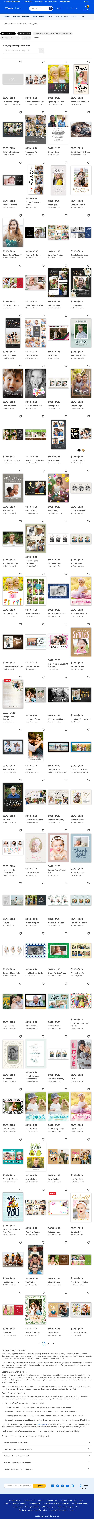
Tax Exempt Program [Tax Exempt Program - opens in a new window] (61, 1504)
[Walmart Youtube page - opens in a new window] (67, 1486)
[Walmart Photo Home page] (15, 8)
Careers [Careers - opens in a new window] (41, 1500)
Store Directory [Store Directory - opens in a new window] (30, 1500)
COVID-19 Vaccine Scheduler (15, 1504)
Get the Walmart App (79, 1504)
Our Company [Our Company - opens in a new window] (52, 1500)
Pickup (41, 16)
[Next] (53, 1343)
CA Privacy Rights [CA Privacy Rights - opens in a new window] (48, 1507)
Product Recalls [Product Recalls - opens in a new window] (35, 1504)
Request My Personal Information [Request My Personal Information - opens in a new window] (62, 1510)
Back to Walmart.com (12, 1)
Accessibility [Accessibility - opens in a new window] (48, 1504)
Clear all (36, 37)
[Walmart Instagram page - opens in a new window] (72, 1486)
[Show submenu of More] (85, 16)
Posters (74, 16)
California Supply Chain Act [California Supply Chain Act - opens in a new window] (68, 1507)
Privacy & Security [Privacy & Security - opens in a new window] (32, 1507)
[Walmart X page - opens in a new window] (57, 1486)
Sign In (86, 1)
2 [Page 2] (48, 1344)
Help (59, 8)
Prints (50, 16)
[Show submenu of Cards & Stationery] (68, 16)
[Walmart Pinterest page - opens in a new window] (62, 1486)
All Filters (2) (8, 33)
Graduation (26, 16)
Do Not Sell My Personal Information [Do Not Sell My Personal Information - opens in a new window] (33, 1510)
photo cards (42, 1424)
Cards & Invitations (10, 24)
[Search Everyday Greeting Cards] (21, 50)
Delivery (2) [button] (24, 33)
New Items (16, 16)
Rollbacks (7, 16)
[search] (41, 50)
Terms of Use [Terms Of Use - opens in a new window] (18, 1507)
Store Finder (28, 1)
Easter (35, 16)
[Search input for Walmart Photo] (39, 8)
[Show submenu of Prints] (52, 16)
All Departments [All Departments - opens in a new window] (15, 1500)
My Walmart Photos (51, 1)
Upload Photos (65, 1)
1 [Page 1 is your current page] (43, 1344)
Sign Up (40, 1486)
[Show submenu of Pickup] (45, 16)
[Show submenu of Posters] (77, 16)
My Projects (38, 1)
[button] (13, 62)
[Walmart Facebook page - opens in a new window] (52, 1486)
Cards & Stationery (62, 16)
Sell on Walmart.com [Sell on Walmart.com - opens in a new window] (68, 1500)
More (82, 16)
